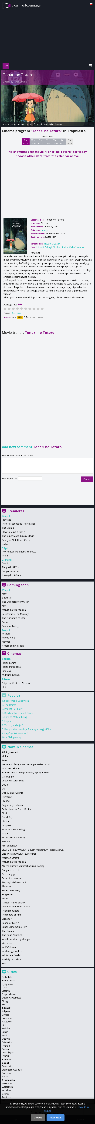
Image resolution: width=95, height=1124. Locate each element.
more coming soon (14, 645)
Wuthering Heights (12, 951)
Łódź (4, 1035)
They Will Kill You (10, 567)
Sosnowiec (7, 1066)
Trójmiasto (8, 1079)
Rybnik (5, 1055)
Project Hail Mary (13, 708)
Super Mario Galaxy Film (17, 700)
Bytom (5, 987)
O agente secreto (11, 571)
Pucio (5, 622)
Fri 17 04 (62, 142)
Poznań (6, 1045)
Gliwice (5, 1014)
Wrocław (6, 1090)
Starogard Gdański (12, 1069)
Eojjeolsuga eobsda (12, 805)
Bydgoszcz (7, 983)
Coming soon (18, 585)
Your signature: (10, 478)
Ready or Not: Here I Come (16, 540)
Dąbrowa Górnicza (11, 997)
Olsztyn (6, 1038)
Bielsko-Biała (8, 980)
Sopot (5, 1062)
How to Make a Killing (13, 531)
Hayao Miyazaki (20, 81)
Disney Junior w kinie (12, 792)
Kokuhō (6, 841)
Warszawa (7, 1083)
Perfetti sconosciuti (12, 878)
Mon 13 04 (33, 142)
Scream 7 (7, 918)
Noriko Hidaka (60, 247)
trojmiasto (26, 5)
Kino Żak (6, 670)
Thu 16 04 (55, 142)
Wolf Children (9, 947)
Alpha (5, 756)
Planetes (6, 519)
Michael (6, 633)
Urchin (5, 543)
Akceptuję (55, 1117)
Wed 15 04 (48, 142)
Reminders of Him (11, 914)
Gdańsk (6, 1007)
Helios (5, 687)
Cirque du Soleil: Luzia (13, 780)
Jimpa (5, 555)
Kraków (6, 1028)
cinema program (17, 124)
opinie (59, 124)
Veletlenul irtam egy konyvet (17, 939)
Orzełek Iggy (8, 874)
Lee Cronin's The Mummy (15, 613)
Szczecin (6, 1072)
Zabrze (5, 1093)
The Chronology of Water (15, 601)
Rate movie (17, 313)
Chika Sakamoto (77, 247)
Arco (4, 593)
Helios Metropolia (11, 666)
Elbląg (5, 1001)
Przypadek (7, 894)
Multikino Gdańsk (11, 674)
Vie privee (7, 943)
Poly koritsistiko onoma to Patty (19, 551)
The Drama (8, 527)
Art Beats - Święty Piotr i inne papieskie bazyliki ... (27, 764)
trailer (51, 124)
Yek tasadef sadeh (11, 955)
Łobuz (5, 963)
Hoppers (9, 721)
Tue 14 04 (40, 142)
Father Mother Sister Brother (17, 809)
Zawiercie (7, 1097)
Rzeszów (6, 1059)
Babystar (6, 597)
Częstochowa (9, 994)
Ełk (3, 1004)
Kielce (5, 1025)
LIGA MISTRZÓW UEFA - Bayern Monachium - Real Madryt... (33, 849)
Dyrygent (7, 796)
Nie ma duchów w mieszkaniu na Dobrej (23, 865)
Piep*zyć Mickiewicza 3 (16, 733)
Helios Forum (9, 662)
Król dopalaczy (13, 737)
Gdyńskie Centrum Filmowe (16, 683)
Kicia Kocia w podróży (13, 837)
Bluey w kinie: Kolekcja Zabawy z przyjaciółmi (27, 729)
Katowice (7, 1021)
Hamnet (6, 821)
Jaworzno (7, 1018)
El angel (6, 800)
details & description (37, 124)
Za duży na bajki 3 (13, 725)
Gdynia (6, 1011)
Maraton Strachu (11, 857)
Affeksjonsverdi (10, 752)
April (4, 605)
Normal (6, 641)
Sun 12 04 (25, 142)
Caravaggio (8, 776)
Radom (6, 1049)
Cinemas (14, 653)
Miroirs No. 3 (8, 637)
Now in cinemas (20, 747)
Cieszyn (6, 990)
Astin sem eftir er (11, 768)
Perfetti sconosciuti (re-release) (18, 523)
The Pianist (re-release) (14, 617)
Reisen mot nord (10, 910)
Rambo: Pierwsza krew (13, 902)
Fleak (4, 813)
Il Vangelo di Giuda (11, 575)
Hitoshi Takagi (44, 247)
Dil (3, 788)
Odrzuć (38, 1117)
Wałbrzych (7, 1086)
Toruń (5, 1076)
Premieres (15, 511)
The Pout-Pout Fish (12, 934)
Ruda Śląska (8, 1052)
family (44, 229)
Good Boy (7, 817)
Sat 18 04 (70, 142)
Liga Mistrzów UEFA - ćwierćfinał (19, 853)
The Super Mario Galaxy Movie (18, 535)
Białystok (7, 977)
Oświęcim (7, 1042)
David (5, 563)
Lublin (5, 1031)
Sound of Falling (10, 626)
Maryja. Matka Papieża (14, 609)
